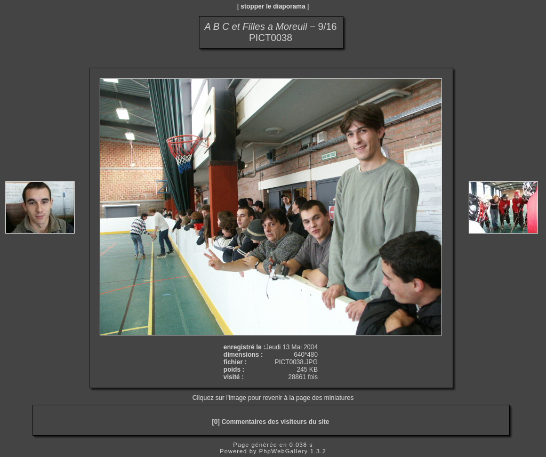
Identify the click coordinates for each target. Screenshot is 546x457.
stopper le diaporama (272, 6)
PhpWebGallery (283, 451)
